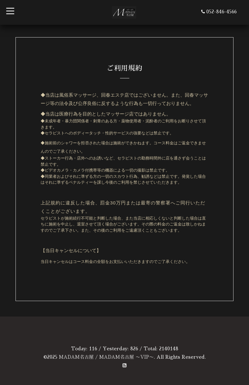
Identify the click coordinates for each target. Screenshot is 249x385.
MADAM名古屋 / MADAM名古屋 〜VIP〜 (106, 357)
